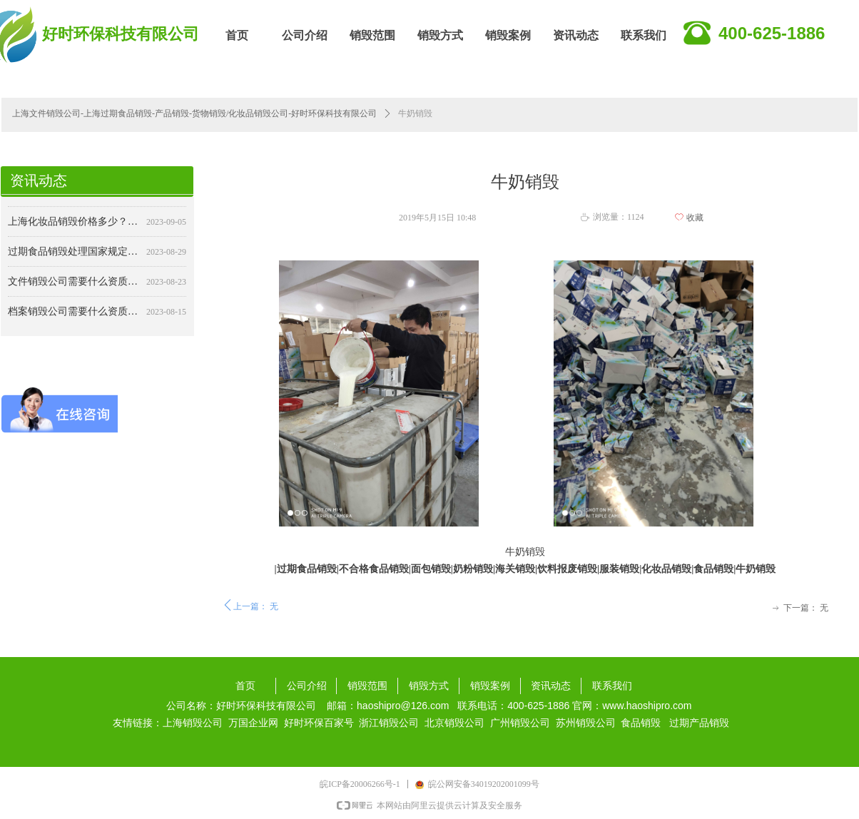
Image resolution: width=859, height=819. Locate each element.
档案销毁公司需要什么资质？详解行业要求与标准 (74, 314)
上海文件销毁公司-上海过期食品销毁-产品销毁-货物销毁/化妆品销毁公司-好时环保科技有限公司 (194, 113)
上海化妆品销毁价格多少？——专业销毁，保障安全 (74, 224)
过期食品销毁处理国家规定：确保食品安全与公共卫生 (74, 254)
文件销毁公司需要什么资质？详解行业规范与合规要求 (74, 284)
